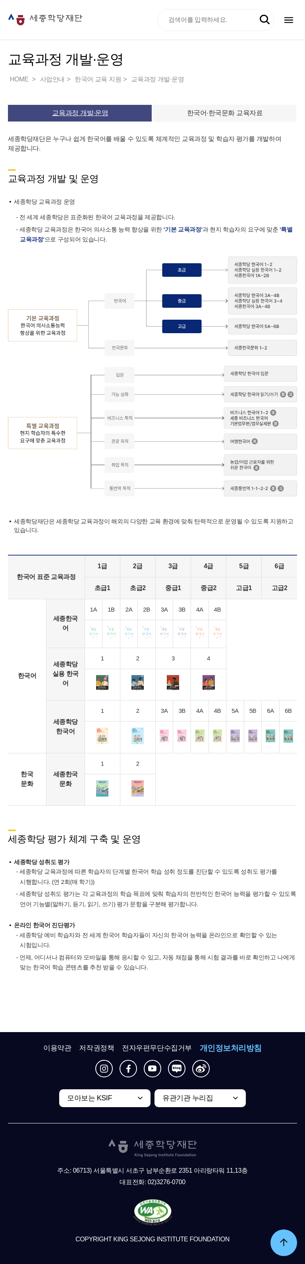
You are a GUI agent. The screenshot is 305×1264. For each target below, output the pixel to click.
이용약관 (57, 1048)
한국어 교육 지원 (98, 79)
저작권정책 (96, 1048)
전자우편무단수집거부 (157, 1048)
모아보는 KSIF (89, 1098)
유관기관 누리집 (187, 1098)
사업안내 (52, 79)
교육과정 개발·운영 (157, 79)
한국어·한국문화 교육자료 (225, 113)
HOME (20, 79)
